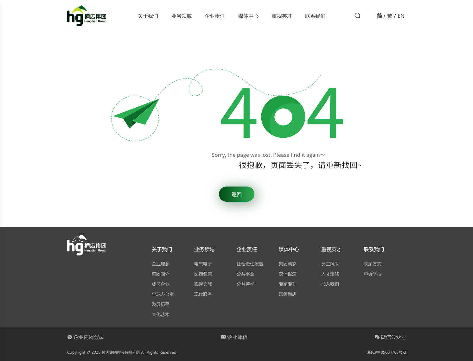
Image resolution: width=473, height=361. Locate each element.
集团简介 (160, 274)
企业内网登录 (85, 336)
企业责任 (215, 15)
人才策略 (330, 274)
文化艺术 (160, 314)
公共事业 (245, 274)
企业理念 (160, 264)
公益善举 (245, 284)
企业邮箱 (234, 336)
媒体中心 (248, 15)
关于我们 (148, 15)
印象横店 (288, 294)
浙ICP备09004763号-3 (386, 352)
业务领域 (181, 15)
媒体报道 (288, 274)
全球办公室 (163, 294)
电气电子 (203, 264)
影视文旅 (203, 284)
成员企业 (160, 284)
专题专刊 (288, 284)
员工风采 (330, 264)
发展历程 (160, 304)
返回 (237, 194)
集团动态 (288, 264)
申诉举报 (372, 274)
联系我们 (315, 15)
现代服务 (203, 294)
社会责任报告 (250, 264)
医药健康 (203, 274)
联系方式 (372, 264)
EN (401, 15)
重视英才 (282, 15)
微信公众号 (390, 336)
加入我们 (330, 284)
